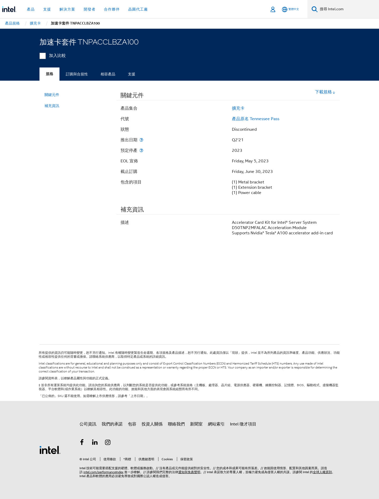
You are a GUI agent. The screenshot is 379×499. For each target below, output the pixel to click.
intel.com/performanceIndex (103, 472)
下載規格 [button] (325, 92)
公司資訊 (87, 424)
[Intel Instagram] (107, 443)
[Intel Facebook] (81, 443)
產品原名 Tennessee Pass (255, 119)
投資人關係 (152, 424)
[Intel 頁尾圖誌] (50, 449)
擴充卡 (238, 108)
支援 (131, 74)
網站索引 (216, 424)
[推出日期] (141, 140)
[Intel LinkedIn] (95, 443)
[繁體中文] (290, 9)
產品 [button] (31, 9)
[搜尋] (315, 9)
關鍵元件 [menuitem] (51, 94)
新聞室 (196, 424)
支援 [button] (47, 9)
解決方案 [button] (67, 9)
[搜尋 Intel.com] (348, 9)
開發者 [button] (90, 9)
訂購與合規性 (77, 74)
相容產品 (108, 74)
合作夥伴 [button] (112, 9)
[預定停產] (141, 150)
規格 (49, 73)
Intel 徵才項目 (243, 424)
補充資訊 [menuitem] (51, 105)
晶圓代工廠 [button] (138, 9)
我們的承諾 (112, 424)
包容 (132, 424)
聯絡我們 (176, 424)
